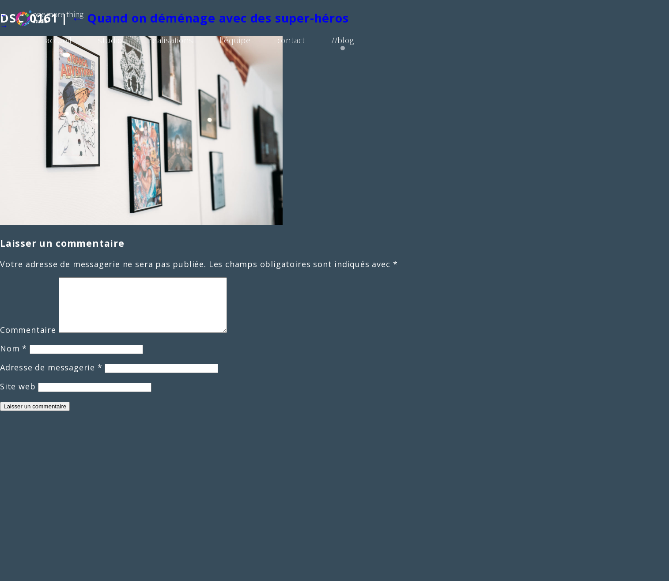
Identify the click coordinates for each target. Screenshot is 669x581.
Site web (17, 397)
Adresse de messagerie (51, 378)
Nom (13, 359)
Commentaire (28, 340)
